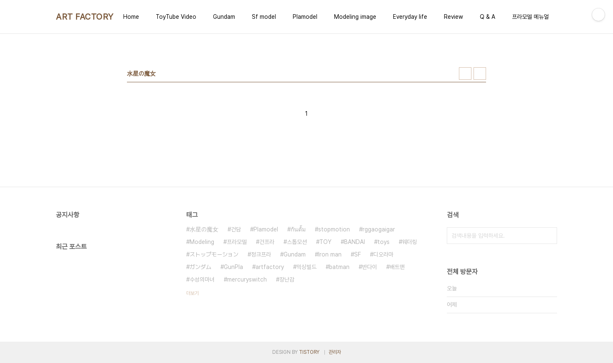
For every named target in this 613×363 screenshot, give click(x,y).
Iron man (330, 254)
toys (383, 242)
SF (357, 254)
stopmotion (334, 229)
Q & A (487, 16)
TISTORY (309, 352)
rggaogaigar (378, 229)
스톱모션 (297, 242)
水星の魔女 (204, 229)
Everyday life (410, 16)
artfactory (270, 267)
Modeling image (355, 16)
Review (453, 16)
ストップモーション (214, 254)
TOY (325, 242)
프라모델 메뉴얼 (530, 16)
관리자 (335, 352)
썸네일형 (465, 73)
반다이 (369, 267)
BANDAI (354, 242)
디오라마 (383, 254)
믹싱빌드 (306, 267)
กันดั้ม (298, 229)
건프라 (266, 242)
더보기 (192, 293)
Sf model (264, 16)
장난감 (286, 279)
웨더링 (409, 242)
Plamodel (305, 16)
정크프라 (261, 254)
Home (131, 16)
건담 (236, 229)
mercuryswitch (247, 279)
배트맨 (397, 267)
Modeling (202, 242)
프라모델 (237, 242)
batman (339, 267)
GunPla (233, 267)
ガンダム (200, 267)
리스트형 (480, 73)
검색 (549, 236)
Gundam (224, 16)
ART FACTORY (85, 17)
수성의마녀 (202, 279)
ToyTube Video (176, 16)
